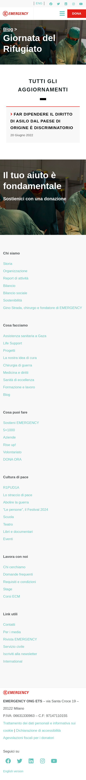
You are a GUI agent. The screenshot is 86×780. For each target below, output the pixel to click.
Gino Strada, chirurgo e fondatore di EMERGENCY (42, 308)
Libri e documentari (18, 532)
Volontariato (12, 452)
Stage (7, 589)
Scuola (8, 517)
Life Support (12, 343)
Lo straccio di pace (17, 495)
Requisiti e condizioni (19, 582)
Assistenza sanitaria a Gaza (24, 336)
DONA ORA (12, 459)
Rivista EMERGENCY (20, 639)
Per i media (12, 632)
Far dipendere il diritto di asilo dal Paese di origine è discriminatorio (41, 121)
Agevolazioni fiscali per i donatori (28, 738)
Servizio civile (13, 647)
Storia (7, 264)
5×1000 (9, 430)
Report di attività (15, 278)
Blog (8, 29)
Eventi (8, 539)
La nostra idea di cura (20, 358)
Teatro (8, 524)
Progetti (9, 351)
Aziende (9, 437)
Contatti (9, 625)
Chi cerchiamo (14, 567)
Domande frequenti (18, 574)
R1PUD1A (11, 488)
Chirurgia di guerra (17, 365)
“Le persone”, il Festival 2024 (25, 510)
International (12, 661)
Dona (76, 13)
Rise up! (9, 445)
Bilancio (9, 286)
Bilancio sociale (15, 293)
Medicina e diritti (15, 373)
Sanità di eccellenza (18, 380)
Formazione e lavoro (19, 387)
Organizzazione (15, 271)
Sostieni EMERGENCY (21, 423)
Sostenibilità (12, 300)
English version (13, 771)
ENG (39, 3)
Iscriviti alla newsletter (20, 654)
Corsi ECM (11, 596)
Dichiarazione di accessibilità (38, 731)
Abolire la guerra (16, 502)
